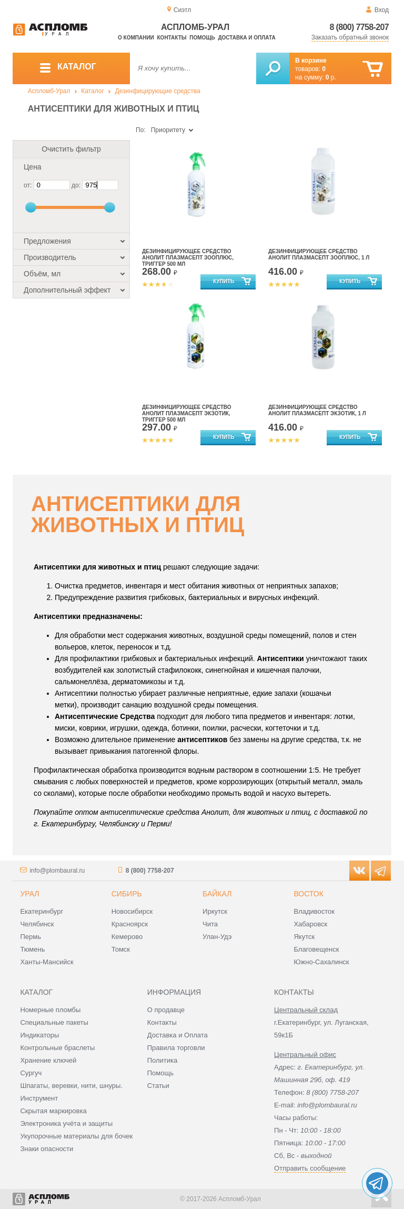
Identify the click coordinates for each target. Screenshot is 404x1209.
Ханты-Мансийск (46, 962)
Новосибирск (132, 911)
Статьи (158, 1086)
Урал (29, 894)
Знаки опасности (46, 1149)
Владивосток (314, 911)
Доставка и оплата (246, 38)
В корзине (311, 60)
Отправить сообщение (310, 1168)
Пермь (30, 937)
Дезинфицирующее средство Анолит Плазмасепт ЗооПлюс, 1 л (318, 254)
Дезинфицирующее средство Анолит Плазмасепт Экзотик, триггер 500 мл (186, 413)
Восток (308, 894)
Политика (162, 1060)
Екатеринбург (41, 911)
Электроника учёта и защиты (66, 1123)
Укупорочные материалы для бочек (76, 1136)
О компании (136, 38)
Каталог (92, 91)
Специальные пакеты (54, 1022)
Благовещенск (316, 949)
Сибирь (127, 894)
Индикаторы (39, 1035)
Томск (121, 949)
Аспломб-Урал (49, 91)
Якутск (304, 937)
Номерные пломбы (50, 1010)
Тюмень (32, 949)
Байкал (217, 894)
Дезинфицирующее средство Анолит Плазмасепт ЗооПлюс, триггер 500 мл (188, 257)
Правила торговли (176, 1048)
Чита (210, 924)
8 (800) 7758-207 (359, 27)
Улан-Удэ (217, 937)
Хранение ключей (48, 1060)
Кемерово (127, 937)
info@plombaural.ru (57, 870)
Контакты (172, 38)
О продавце (166, 1010)
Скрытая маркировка (53, 1111)
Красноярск (130, 924)
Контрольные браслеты (57, 1048)
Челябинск (37, 924)
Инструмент (39, 1098)
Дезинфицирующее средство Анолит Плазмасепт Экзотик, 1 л (317, 410)
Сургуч (31, 1073)
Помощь (202, 38)
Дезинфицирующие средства (157, 91)
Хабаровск (310, 924)
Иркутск (215, 911)
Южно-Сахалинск (321, 962)
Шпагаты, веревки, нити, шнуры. (71, 1086)
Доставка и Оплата (177, 1035)
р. (331, 77)
